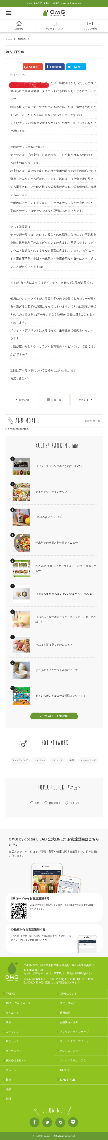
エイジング (39, 760)
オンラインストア (54, 28)
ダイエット (57, 760)
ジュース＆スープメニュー (75, 1041)
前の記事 (24, 400)
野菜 (8, 1079)
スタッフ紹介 (68, 1003)
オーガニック (14, 1050)
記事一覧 (56, 400)
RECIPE (65, 1070)
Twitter (47, 1123)
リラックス (12, 1041)
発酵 (8, 1089)
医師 (37, 803)
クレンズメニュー (70, 1050)
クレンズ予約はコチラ (73, 1060)
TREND (10, 993)
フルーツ (11, 1070)
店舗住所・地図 (69, 1022)
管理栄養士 (55, 803)
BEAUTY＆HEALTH (18, 1003)
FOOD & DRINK (15, 1060)
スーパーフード (88, 760)
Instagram (60, 1123)
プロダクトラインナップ (74, 1031)
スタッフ (75, 803)
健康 (8, 1022)
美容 (71, 760)
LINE (73, 1123)
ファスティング (20, 760)
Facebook (34, 1123)
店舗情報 (19, 28)
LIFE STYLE (67, 1079)
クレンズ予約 (90, 28)
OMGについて (68, 993)
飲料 (8, 1098)
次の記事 (83, 400)
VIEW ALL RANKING (54, 716)
